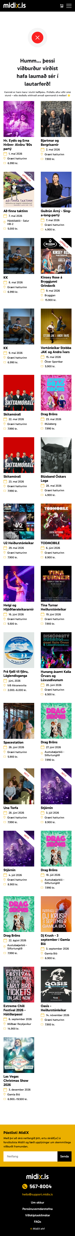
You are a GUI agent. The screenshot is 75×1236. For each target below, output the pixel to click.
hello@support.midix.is (37, 1194)
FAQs (37, 1222)
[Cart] (62, 6)
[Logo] (14, 5)
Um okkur (37, 1202)
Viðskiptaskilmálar (37, 1215)
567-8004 (41, 1186)
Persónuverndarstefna (37, 1209)
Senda (64, 1156)
